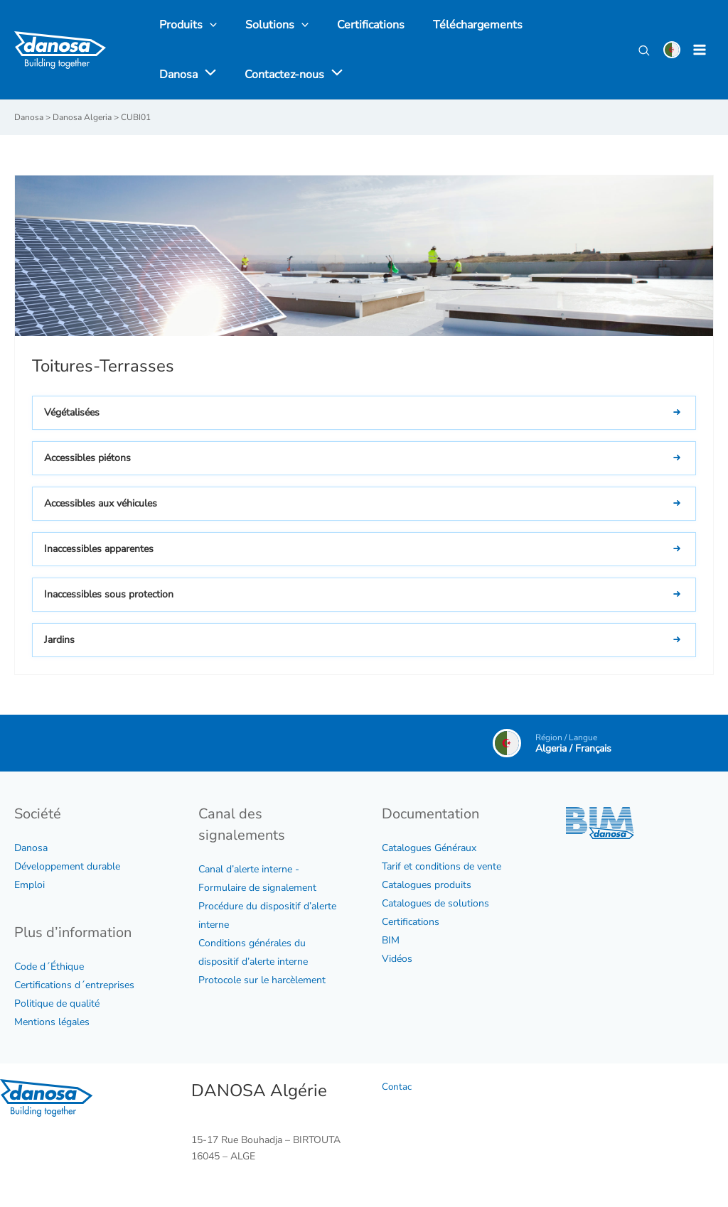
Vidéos (397, 958)
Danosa (31, 847)
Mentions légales (52, 1021)
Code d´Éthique (49, 966)
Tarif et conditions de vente (441, 865)
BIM (391, 939)
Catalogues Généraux (429, 847)
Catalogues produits (426, 884)
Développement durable (67, 865)
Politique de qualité (57, 1003)
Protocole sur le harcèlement (262, 979)
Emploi (29, 884)
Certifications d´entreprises (74, 984)
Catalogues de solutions (435, 902)
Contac (397, 1086)
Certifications (410, 921)
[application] (573, 25)
